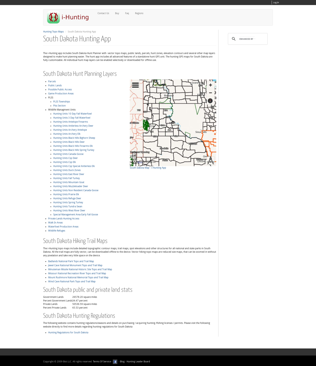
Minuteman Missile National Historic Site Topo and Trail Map (80, 269)
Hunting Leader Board (138, 361)
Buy (117, 13)
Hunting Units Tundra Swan (67, 206)
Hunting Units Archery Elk (66, 133)
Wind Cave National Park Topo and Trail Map (72, 281)
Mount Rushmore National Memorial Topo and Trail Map (78, 277)
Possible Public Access (60, 89)
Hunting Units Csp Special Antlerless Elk (74, 166)
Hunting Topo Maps (53, 31)
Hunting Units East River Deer (68, 174)
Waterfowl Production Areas (63, 226)
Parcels (52, 81)
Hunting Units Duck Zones (67, 170)
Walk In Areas (55, 222)
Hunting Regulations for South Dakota (68, 332)
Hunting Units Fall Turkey (66, 178)
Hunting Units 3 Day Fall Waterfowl (71, 117)
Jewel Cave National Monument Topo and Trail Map (75, 265)
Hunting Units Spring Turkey (68, 202)
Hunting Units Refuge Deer (67, 198)
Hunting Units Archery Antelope (70, 129)
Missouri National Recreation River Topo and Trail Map (77, 273)
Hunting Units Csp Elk (64, 162)
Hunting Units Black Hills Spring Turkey (73, 150)
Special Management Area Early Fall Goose (75, 214)
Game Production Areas (61, 93)
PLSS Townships (61, 101)
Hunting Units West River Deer (69, 210)
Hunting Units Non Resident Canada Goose (75, 190)
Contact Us (103, 13)
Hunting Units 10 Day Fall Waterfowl (72, 113)
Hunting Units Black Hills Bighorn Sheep (74, 138)
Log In (276, 2)
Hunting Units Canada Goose (68, 154)
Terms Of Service (102, 361)
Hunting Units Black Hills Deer (69, 142)
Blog (122, 361)
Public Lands (55, 85)
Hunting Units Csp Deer (65, 158)
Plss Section (59, 105)
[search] (247, 38)
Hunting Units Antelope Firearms (70, 121)
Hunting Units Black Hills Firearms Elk (73, 146)
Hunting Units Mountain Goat (68, 182)
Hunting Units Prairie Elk (66, 194)
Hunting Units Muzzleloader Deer (70, 186)
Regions (139, 13)
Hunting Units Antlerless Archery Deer (73, 125)
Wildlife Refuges (56, 230)
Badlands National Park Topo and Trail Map (71, 261)
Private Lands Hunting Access (63, 218)
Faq (127, 13)
